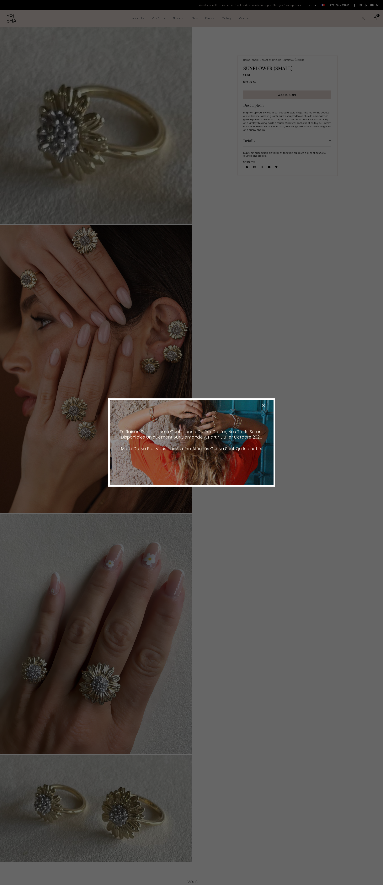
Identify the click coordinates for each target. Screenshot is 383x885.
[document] (191, 442)
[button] (263, 405)
